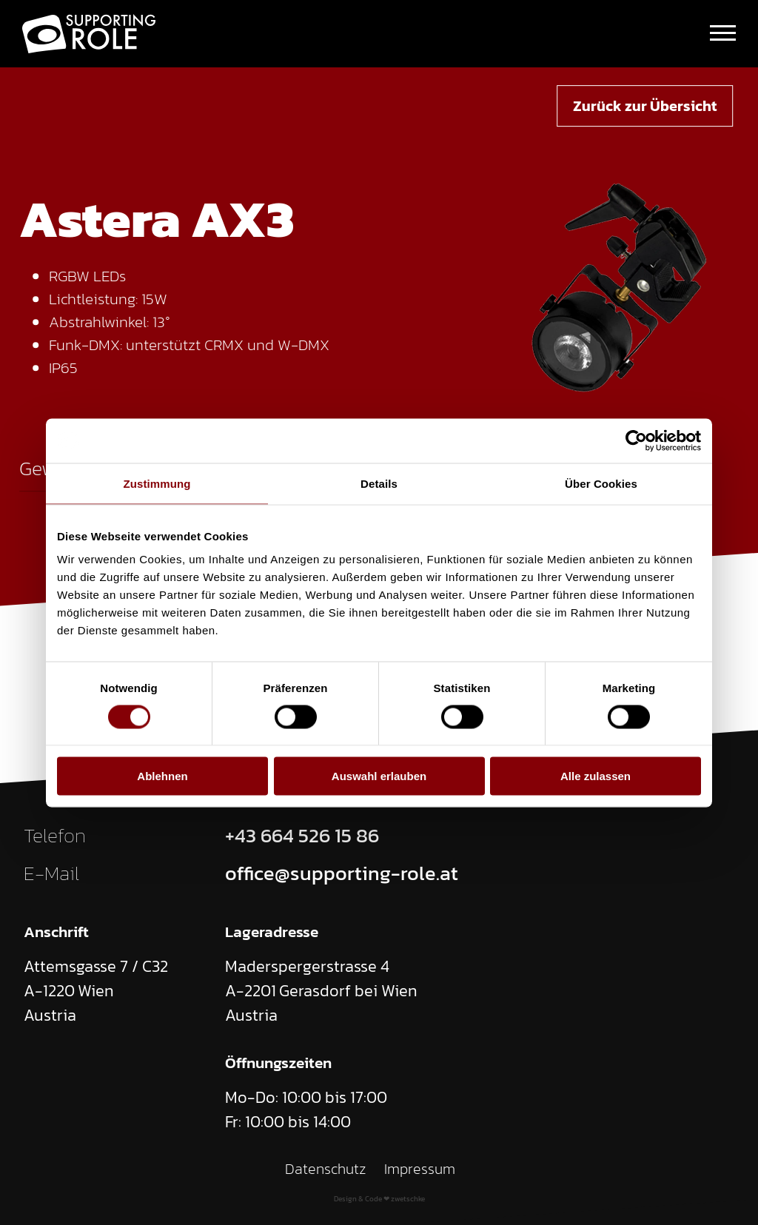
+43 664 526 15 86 (302, 835)
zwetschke (408, 1198)
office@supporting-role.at (341, 873)
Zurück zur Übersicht (645, 106)
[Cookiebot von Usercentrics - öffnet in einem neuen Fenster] (636, 440)
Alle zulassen (595, 776)
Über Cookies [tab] (601, 483)
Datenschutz (325, 1169)
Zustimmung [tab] (157, 483)
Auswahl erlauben (379, 776)
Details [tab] (379, 483)
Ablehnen (162, 776)
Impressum (419, 1169)
